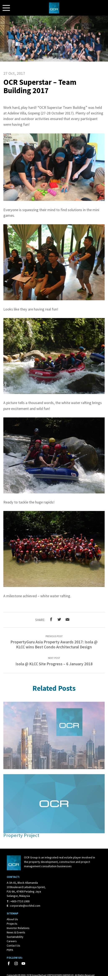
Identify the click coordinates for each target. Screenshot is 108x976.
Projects (12, 923)
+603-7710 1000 (19, 901)
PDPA (10, 950)
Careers (12, 941)
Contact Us (13, 945)
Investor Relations (18, 928)
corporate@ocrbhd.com (25, 906)
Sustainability (15, 937)
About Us (12, 919)
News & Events (16, 932)
